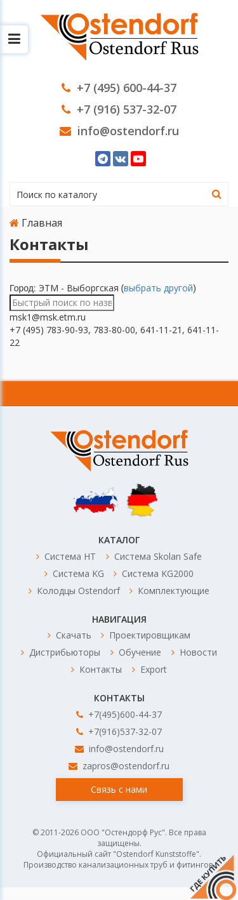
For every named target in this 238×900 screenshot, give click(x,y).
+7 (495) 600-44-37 (119, 87)
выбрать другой (158, 288)
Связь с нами (119, 789)
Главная (36, 223)
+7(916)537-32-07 (119, 731)
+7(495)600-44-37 (119, 714)
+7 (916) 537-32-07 (119, 109)
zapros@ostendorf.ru (119, 766)
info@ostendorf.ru (119, 130)
